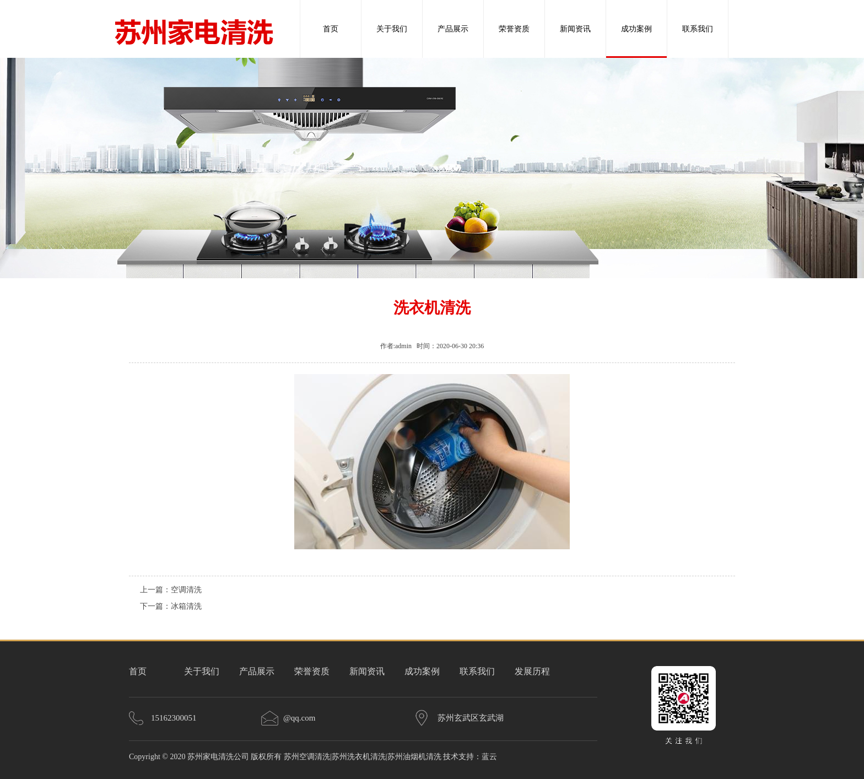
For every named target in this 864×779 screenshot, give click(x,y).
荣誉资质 (514, 29)
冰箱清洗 (186, 606)
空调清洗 (186, 590)
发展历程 (532, 671)
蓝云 (489, 757)
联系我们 (697, 29)
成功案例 (636, 29)
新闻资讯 (575, 29)
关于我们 (391, 29)
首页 (330, 29)
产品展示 (453, 29)
